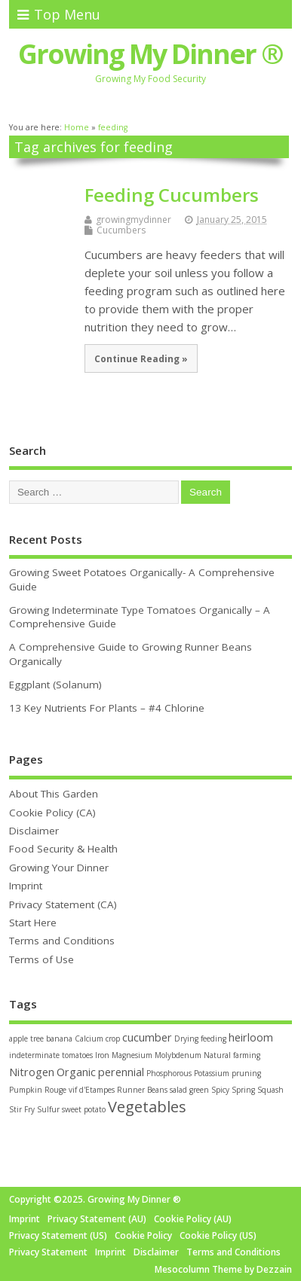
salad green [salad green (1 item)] (189, 1089)
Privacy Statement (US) (58, 1235)
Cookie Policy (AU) (193, 1218)
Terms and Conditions (62, 940)
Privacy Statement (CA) (63, 904)
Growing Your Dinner (59, 867)
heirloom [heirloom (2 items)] (251, 1037)
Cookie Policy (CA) (52, 812)
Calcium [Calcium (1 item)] (89, 1038)
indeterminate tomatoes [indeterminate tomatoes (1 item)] (51, 1055)
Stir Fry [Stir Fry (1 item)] (22, 1109)
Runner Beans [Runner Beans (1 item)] (142, 1089)
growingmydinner (133, 219)
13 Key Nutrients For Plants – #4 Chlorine (106, 708)
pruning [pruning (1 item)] (246, 1073)
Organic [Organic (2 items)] (76, 1072)
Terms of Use (41, 959)
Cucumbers (121, 230)
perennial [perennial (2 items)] (121, 1072)
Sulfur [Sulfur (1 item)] (48, 1109)
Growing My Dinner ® (150, 53)
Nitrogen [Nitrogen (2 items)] (31, 1072)
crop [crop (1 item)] (113, 1038)
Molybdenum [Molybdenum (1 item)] (178, 1055)
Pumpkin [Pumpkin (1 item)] (25, 1089)
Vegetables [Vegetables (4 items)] (147, 1106)
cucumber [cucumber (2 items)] (147, 1037)
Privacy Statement (48, 1252)
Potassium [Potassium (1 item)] (211, 1073)
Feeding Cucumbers (171, 194)
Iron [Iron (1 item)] (102, 1055)
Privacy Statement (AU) (97, 1218)
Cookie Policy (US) (218, 1235)
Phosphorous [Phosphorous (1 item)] (169, 1073)
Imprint (25, 885)
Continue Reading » (141, 358)
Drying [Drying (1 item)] (186, 1038)
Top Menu (58, 14)
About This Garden (53, 794)
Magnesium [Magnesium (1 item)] (132, 1055)
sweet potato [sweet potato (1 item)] (84, 1109)
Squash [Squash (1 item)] (270, 1089)
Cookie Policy (143, 1235)
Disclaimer (34, 830)
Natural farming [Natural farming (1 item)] (232, 1055)
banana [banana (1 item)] (59, 1038)
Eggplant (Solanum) (55, 684)
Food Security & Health (63, 849)
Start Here (33, 922)
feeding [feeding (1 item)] (213, 1038)
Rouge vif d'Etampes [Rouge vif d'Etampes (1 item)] (80, 1089)
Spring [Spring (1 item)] (243, 1089)
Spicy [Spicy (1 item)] (220, 1089)
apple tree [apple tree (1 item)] (26, 1038)
